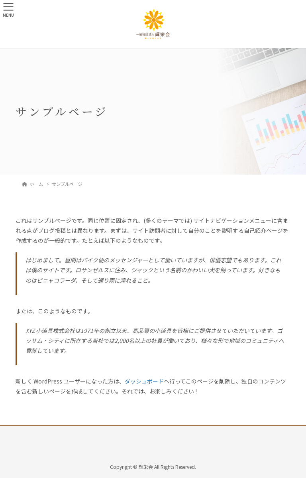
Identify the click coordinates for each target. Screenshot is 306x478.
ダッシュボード (144, 381)
